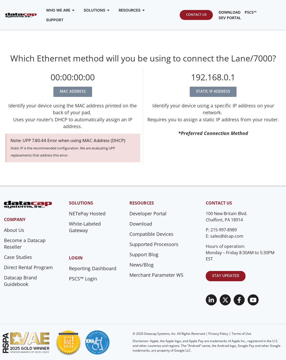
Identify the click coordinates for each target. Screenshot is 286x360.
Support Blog (143, 254)
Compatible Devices (151, 234)
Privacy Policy (218, 333)
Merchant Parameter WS (156, 275)
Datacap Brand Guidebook (20, 280)
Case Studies (18, 257)
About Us (14, 230)
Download (140, 224)
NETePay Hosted (87, 213)
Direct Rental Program (28, 267)
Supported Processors (153, 244)
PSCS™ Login (83, 278)
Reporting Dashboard (92, 268)
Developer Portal (148, 213)
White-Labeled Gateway (85, 227)
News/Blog (141, 265)
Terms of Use (241, 333)
